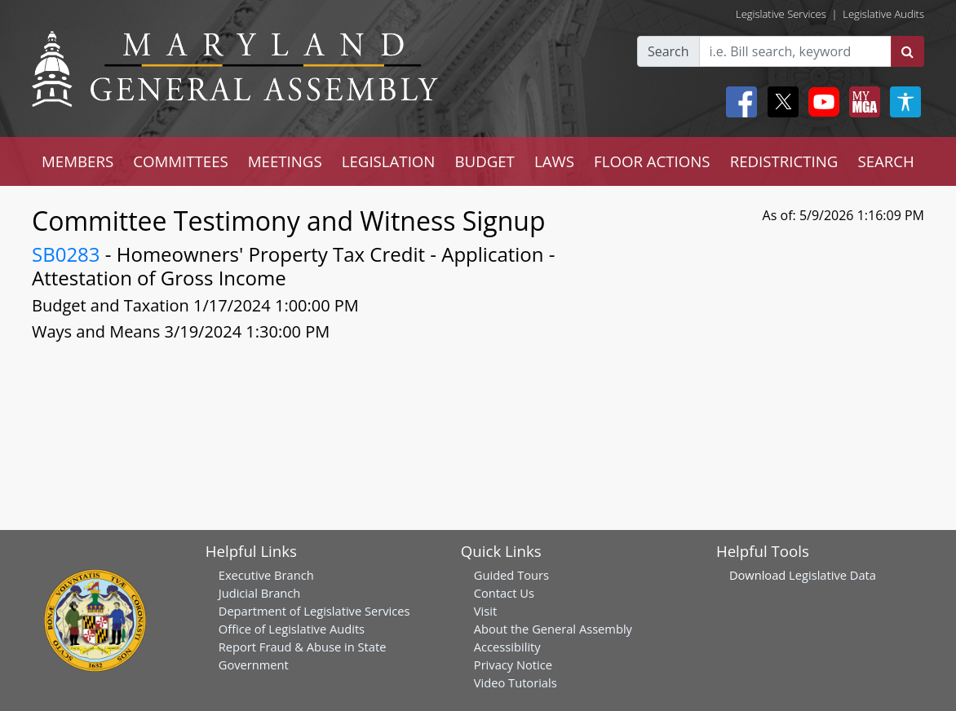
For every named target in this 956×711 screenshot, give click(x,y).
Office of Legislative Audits (292, 628)
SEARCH (885, 161)
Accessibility (507, 646)
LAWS (554, 161)
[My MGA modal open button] (861, 101)
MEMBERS (77, 161)
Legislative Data (832, 575)
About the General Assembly (553, 628)
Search (668, 51)
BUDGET (484, 161)
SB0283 (66, 254)
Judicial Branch (260, 593)
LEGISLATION (389, 161)
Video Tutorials (515, 682)
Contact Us (504, 593)
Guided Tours (511, 575)
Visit (485, 611)
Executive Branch (266, 575)
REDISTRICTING (784, 161)
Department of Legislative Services (314, 611)
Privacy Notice (513, 664)
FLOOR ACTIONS (652, 161)
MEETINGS (285, 161)
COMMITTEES (180, 161)
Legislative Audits (883, 14)
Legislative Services (781, 14)
